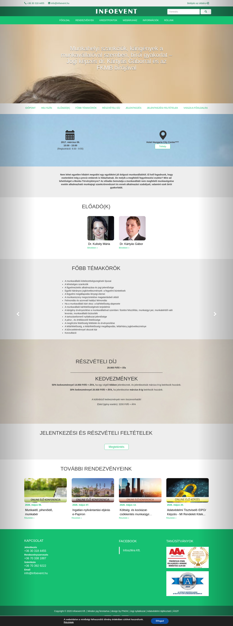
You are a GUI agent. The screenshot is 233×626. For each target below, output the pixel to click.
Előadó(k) (63, 108)
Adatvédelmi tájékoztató (159, 611)
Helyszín (46, 108)
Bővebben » (92, 248)
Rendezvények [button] (84, 20)
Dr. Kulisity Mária (99, 244)
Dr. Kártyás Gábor (131, 244)
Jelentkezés (133, 108)
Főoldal (64, 20)
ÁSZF (176, 611)
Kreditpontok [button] (108, 20)
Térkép (162, 146)
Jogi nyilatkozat (137, 611)
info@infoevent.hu (60, 3)
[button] (17, 313)
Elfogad (160, 620)
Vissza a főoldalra (195, 108)
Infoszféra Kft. (131, 550)
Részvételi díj (111, 108)
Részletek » (77, 518)
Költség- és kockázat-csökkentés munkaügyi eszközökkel (134, 514)
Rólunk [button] (169, 20)
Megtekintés (116, 446)
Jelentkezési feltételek (162, 108)
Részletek (69, 622)
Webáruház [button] (130, 20)
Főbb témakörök (86, 108)
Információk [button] (151, 20)
